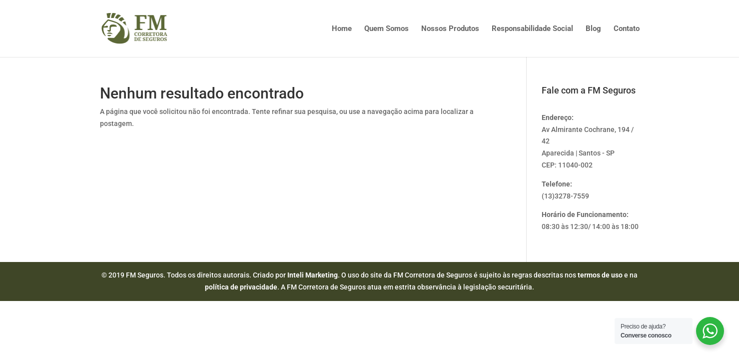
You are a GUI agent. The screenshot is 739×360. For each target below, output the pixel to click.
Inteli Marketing (312, 275)
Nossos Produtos (450, 29)
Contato (627, 29)
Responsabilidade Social (532, 29)
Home (342, 29)
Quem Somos (386, 29)
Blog (593, 29)
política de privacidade (241, 287)
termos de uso (600, 275)
